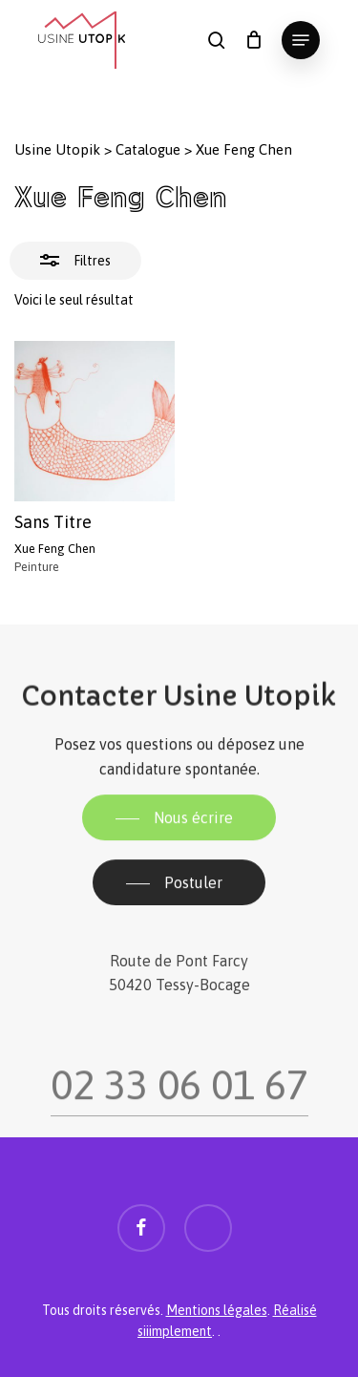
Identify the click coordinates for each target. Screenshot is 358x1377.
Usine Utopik (57, 149)
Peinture (36, 567)
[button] (301, 40)
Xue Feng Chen (54, 548)
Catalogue (148, 149)
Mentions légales (216, 1310)
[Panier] (253, 40)
